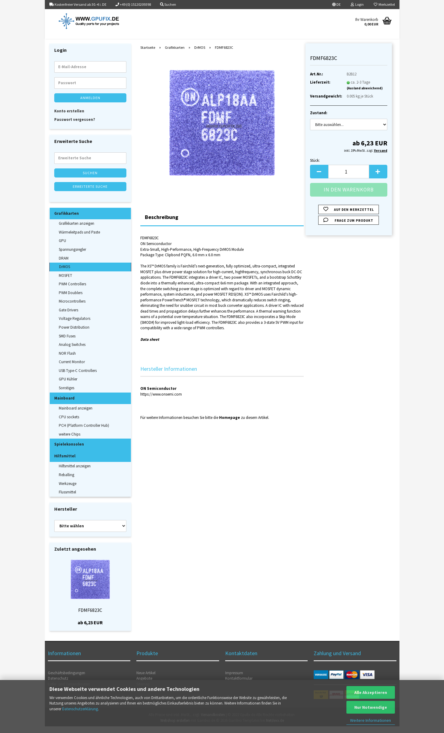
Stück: (315, 167)
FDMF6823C (90, 617)
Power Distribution (74, 334)
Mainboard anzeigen (75, 414)
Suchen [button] (168, 4)
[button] (336, 4)
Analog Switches (72, 351)
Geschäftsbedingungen (66, 679)
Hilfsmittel (64, 462)
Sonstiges (66, 394)
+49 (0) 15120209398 (133, 4)
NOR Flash (67, 360)
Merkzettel (384, 4)
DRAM (63, 264)
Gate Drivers (68, 316)
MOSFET (65, 282)
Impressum (234, 679)
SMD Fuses (67, 342)
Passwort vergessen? (74, 126)
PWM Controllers (72, 290)
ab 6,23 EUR (90, 629)
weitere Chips (69, 440)
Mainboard (64, 404)
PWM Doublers (70, 299)
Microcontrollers (72, 307)
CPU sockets (69, 423)
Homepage (229, 424)
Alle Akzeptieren (370, 692)
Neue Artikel (145, 679)
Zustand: (318, 119)
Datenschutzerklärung (80, 708)
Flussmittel (67, 498)
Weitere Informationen (370, 720)
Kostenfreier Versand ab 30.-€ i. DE (77, 4)
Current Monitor (72, 368)
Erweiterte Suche (90, 193)
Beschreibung (161, 224)
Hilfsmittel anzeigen (75, 473)
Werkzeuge (67, 490)
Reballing (66, 481)
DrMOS (64, 273)
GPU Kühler (68, 386)
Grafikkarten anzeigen (76, 230)
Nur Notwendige (370, 707)
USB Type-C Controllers (78, 377)
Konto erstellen (69, 117)
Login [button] (357, 4)
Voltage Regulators (74, 325)
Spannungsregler (72, 256)
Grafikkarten (66, 220)
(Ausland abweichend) (364, 95)
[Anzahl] (348, 178)
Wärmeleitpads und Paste (79, 238)
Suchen (90, 179)
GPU (62, 247)
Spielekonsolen (69, 450)
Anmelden (90, 104)
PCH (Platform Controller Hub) (84, 432)
